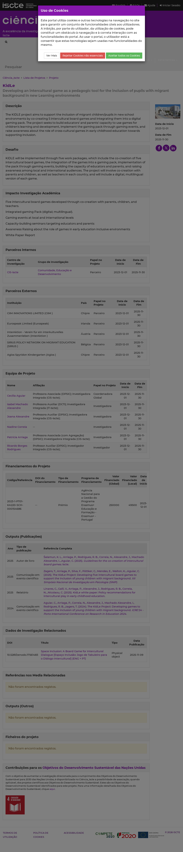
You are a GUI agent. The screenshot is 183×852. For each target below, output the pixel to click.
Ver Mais (51, 55)
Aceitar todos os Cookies (124, 55)
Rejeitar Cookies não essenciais (83, 55)
